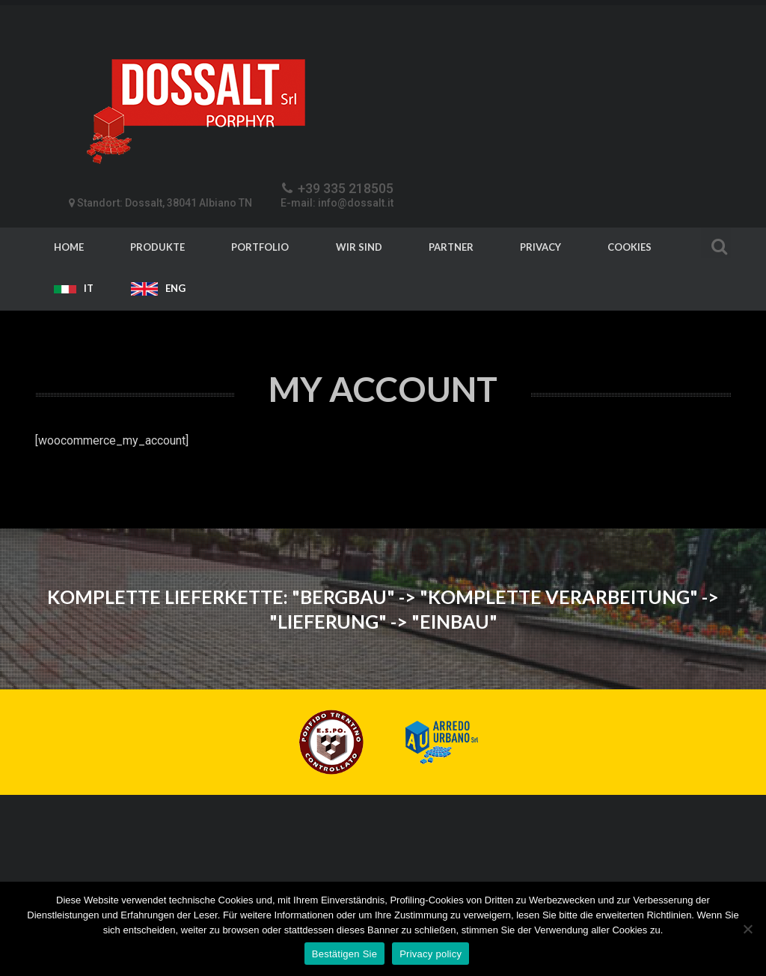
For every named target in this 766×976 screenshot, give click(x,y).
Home (69, 247)
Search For (716, 244)
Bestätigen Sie (344, 954)
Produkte (157, 247)
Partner (451, 247)
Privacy (540, 247)
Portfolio (260, 247)
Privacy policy (430, 954)
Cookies (629, 247)
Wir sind (359, 247)
